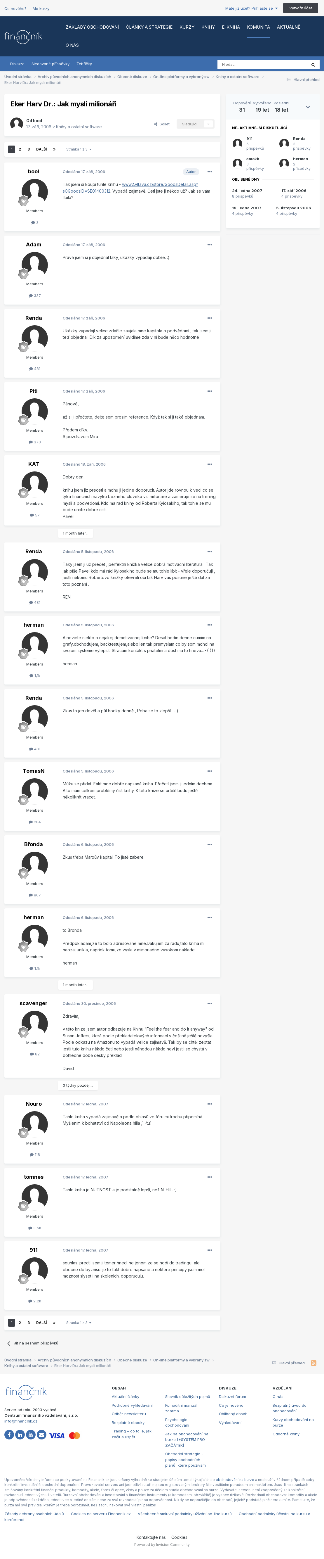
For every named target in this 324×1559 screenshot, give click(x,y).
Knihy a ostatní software (79, 126)
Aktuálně (288, 27)
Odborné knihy (286, 1434)
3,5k (34, 1228)
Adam (33, 244)
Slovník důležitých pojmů (187, 1396)
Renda (33, 318)
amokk (252, 158)
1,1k (34, 675)
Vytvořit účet (300, 8)
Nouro (34, 1104)
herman (34, 625)
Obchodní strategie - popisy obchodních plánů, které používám (185, 1459)
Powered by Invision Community (162, 1544)
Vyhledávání (230, 1422)
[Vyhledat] (246, 64)
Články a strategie (149, 27)
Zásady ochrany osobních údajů (34, 1513)
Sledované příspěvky (50, 63)
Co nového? (15, 8)
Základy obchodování (92, 27)
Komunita (258, 27)
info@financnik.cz (20, 1421)
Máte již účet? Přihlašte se (251, 8)
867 (35, 895)
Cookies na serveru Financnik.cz (101, 1513)
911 (33, 1250)
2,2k (34, 1301)
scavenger (34, 1003)
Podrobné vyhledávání (132, 1405)
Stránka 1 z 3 (78, 149)
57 (35, 515)
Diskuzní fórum (232, 1396)
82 (35, 1054)
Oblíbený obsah (233, 1413)
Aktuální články (125, 1396)
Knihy (208, 27)
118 (35, 1154)
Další (41, 149)
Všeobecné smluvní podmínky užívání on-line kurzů (185, 1513)
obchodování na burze (235, 1479)
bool (37, 120)
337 (35, 295)
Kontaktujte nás (151, 1537)
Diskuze (17, 63)
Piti (33, 391)
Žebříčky (84, 63)
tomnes (33, 1177)
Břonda (33, 844)
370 (35, 442)
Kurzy (187, 27)
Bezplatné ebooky (128, 1422)
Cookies (179, 1537)
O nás (72, 45)
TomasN (34, 771)
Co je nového (231, 1405)
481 (34, 368)
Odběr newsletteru (129, 1413)
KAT (33, 464)
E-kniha (231, 27)
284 (35, 822)
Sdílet (162, 124)
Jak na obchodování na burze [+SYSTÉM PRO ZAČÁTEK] (186, 1440)
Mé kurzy (41, 8)
